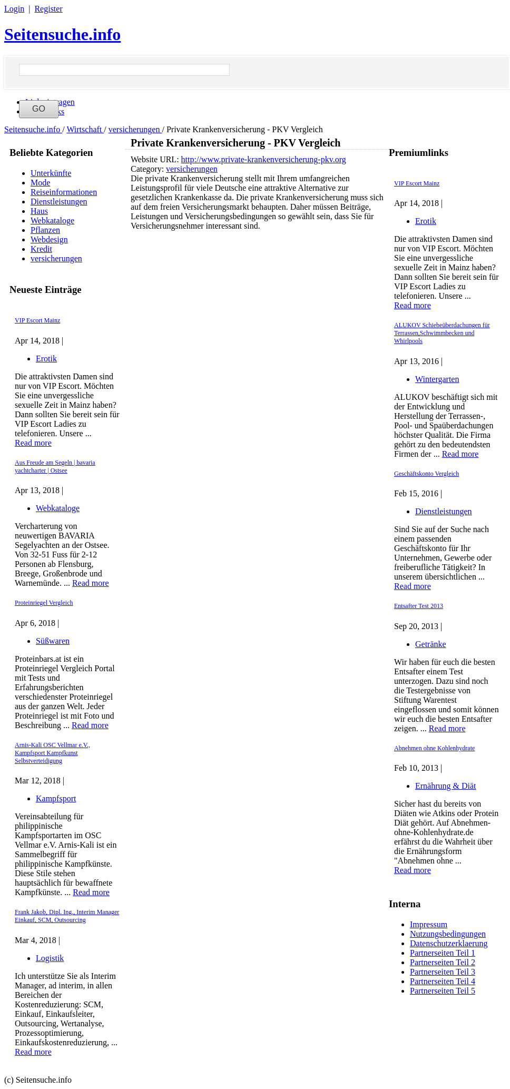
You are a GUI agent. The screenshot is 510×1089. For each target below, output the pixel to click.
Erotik (46, 358)
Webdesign (49, 239)
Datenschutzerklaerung (448, 943)
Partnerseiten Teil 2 (442, 962)
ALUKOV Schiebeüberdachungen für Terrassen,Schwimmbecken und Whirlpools (442, 333)
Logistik (50, 958)
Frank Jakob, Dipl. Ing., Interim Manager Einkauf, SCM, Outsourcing (67, 916)
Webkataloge (52, 220)
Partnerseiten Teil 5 (442, 990)
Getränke (430, 644)
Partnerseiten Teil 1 (442, 952)
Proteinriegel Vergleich (44, 602)
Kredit (41, 248)
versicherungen (135, 129)
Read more (33, 442)
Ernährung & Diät (445, 785)
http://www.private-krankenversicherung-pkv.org (263, 159)
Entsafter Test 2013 (418, 606)
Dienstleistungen (59, 201)
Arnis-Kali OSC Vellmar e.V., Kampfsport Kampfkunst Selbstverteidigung (52, 752)
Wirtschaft (85, 129)
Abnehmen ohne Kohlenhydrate (434, 748)
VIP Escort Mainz (37, 320)
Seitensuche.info (62, 34)
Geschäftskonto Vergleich (426, 473)
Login (14, 8)
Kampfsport (56, 798)
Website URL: (156, 159)
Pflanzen (45, 229)
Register (48, 8)
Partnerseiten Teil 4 (442, 981)
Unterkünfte (51, 173)
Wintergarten (437, 379)
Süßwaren (53, 640)
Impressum (428, 924)
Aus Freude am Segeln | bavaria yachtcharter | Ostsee (55, 466)
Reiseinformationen (64, 192)
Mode (40, 182)
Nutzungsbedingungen (448, 933)
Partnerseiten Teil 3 (442, 971)
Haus (39, 211)
